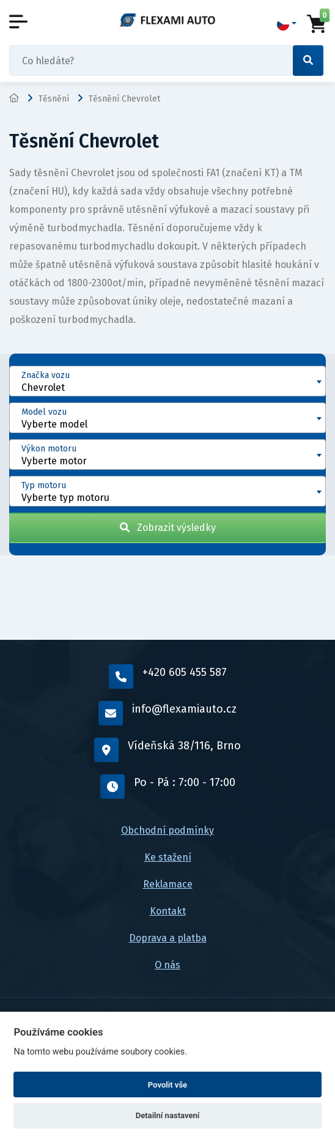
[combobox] (167, 381)
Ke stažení (167, 857)
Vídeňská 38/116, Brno (167, 750)
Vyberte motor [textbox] (54, 461)
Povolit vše (167, 1084)
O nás (167, 965)
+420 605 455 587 (168, 676)
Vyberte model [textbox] (54, 424)
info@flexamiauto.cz (167, 713)
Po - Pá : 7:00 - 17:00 (167, 786)
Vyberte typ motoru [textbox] (65, 497)
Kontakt (168, 911)
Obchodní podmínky (167, 830)
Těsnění (54, 99)
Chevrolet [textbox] (43, 387)
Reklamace (168, 884)
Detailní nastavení (168, 1115)
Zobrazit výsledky (168, 527)
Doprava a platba (168, 938)
